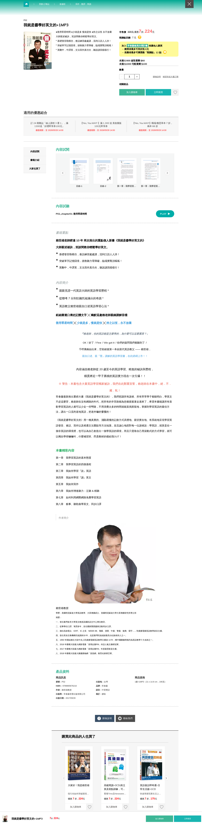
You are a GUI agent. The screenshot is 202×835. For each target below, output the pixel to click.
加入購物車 (73, 807)
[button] (167, 173)
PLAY (163, 213)
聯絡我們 (128, 718)
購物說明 (106, 718)
